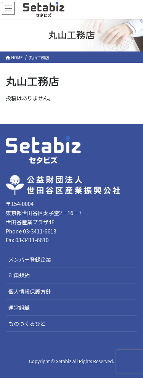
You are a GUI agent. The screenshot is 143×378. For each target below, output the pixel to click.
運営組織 (19, 307)
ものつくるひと (26, 323)
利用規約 (19, 275)
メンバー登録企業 (29, 259)
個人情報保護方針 (29, 291)
